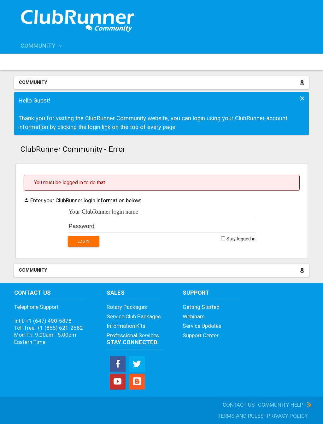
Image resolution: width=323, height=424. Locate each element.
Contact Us (239, 405)
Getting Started (201, 307)
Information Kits (126, 326)
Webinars (194, 316)
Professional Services (133, 335)
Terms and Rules (241, 416)
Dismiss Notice (302, 98)
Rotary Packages (127, 307)
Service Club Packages (134, 316)
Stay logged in (238, 239)
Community (38, 45)
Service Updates (202, 326)
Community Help (280, 405)
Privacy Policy (287, 416)
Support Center (201, 335)
